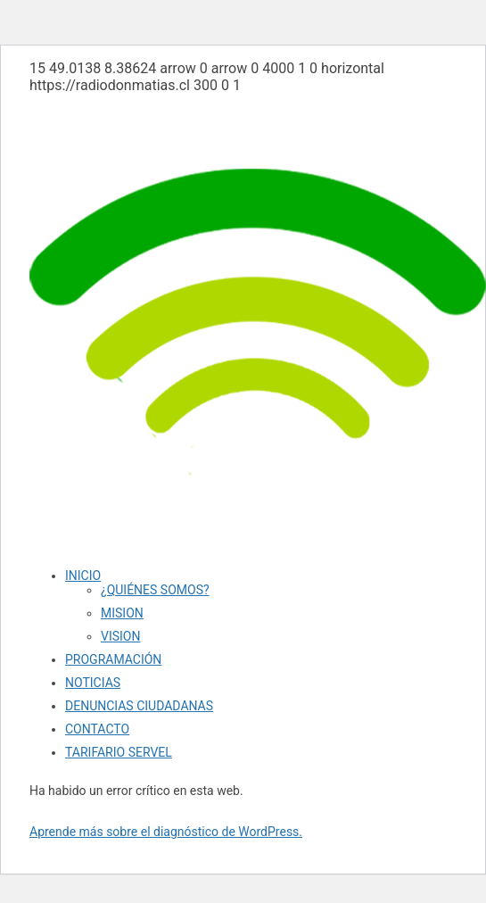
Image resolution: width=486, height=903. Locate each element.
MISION (122, 613)
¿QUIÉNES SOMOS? (155, 590)
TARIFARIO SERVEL (118, 752)
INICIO (83, 575)
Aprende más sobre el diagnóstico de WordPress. (165, 831)
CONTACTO (97, 729)
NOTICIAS (92, 682)
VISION (120, 636)
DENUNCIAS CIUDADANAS (139, 706)
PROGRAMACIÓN (113, 659)
